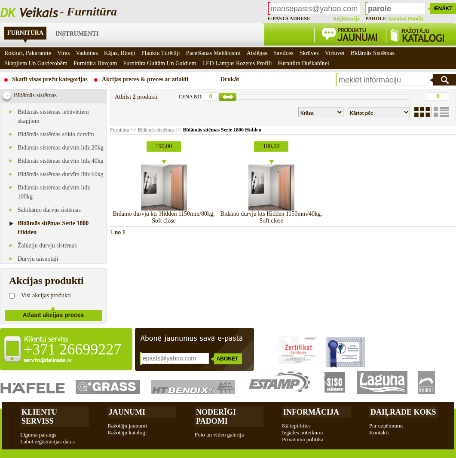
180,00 (271, 146)
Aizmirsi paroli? (406, 18)
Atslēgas (257, 53)
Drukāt (229, 79)
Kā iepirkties (296, 425)
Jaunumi (127, 412)
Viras (63, 53)
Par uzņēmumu (386, 425)
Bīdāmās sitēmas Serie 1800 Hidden (222, 130)
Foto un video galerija (219, 434)
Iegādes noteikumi (302, 432)
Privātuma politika (302, 439)
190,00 (164, 146)
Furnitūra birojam (95, 63)
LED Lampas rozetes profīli (237, 63)
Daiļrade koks (403, 412)
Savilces (283, 53)
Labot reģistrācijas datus (47, 441)
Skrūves (309, 53)
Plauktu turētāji (160, 53)
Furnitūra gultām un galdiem (159, 63)
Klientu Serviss (39, 416)
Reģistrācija (346, 18)
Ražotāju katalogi (127, 432)
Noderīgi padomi (216, 416)
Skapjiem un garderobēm (35, 63)
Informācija (311, 412)
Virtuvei (335, 53)
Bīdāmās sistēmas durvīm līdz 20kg (61, 147)
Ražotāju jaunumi (127, 425)
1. (112, 232)
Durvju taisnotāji (38, 259)
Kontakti (379, 432)
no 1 (120, 232)
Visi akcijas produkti (46, 295)
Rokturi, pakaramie (27, 53)
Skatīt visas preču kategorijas (50, 79)
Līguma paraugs (38, 434)
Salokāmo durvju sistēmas (49, 210)
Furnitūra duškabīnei (303, 63)
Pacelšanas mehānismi (213, 53)
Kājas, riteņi (119, 53)
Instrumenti (76, 34)
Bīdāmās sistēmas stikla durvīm (56, 134)
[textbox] (383, 80)
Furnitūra (25, 33)
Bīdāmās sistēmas (156, 130)
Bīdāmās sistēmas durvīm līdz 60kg (61, 174)
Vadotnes (87, 53)
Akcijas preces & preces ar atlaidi (145, 79)
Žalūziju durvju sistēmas (47, 245)
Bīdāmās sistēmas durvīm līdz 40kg (61, 161)
